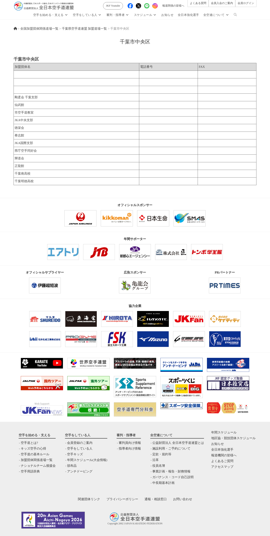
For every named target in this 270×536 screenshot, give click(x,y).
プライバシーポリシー (122, 499)
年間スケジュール (224, 432)
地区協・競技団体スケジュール (233, 438)
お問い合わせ (182, 499)
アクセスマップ (222, 466)
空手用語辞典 (30, 471)
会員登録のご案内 (79, 442)
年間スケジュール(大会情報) (87, 460)
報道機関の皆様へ (224, 455)
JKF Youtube (113, 5)
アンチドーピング (79, 471)
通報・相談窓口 (156, 499)
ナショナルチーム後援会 (38, 465)
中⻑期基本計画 (163, 483)
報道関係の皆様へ (173, 5)
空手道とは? (29, 442)
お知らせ (217, 444)
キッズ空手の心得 (33, 448)
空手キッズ (75, 454)
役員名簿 (158, 465)
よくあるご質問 (222, 461)
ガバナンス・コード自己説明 (173, 477)
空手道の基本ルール (35, 454)
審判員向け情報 (130, 442)
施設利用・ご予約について (171, 448)
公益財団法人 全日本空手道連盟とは (178, 442)
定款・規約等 (161, 454)
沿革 (155, 460)
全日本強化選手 (222, 449)
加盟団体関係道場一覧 (36, 460)
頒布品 (72, 465)
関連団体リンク (89, 499)
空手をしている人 (79, 448)
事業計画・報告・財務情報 (171, 471)
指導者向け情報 (130, 448)
